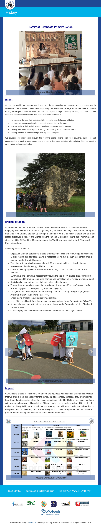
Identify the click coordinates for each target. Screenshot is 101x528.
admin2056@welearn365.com (40, 491)
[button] (9, 352)
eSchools (32, 523)
